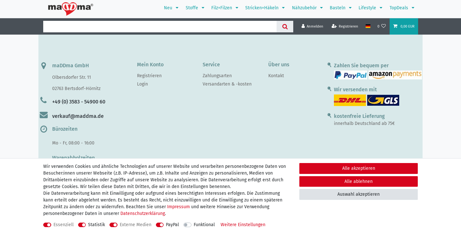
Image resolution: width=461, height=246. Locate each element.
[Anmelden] (312, 26)
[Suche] (285, 26)
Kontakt (276, 75)
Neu (169, 8)
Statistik (96, 224)
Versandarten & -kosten (227, 84)
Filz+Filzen (222, 8)
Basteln (338, 8)
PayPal (172, 224)
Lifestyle (368, 8)
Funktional (204, 224)
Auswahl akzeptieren (358, 194)
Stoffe (192, 8)
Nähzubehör (305, 8)
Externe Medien (135, 224)
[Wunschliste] (382, 26)
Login (142, 84)
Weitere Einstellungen (243, 224)
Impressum (178, 206)
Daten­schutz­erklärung (142, 213)
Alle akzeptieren (358, 168)
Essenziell (63, 224)
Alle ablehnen (358, 181)
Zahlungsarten (217, 75)
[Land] (368, 26)
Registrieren (149, 75)
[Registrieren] (345, 26)
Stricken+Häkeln (262, 8)
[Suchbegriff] (160, 26)
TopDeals (399, 8)
